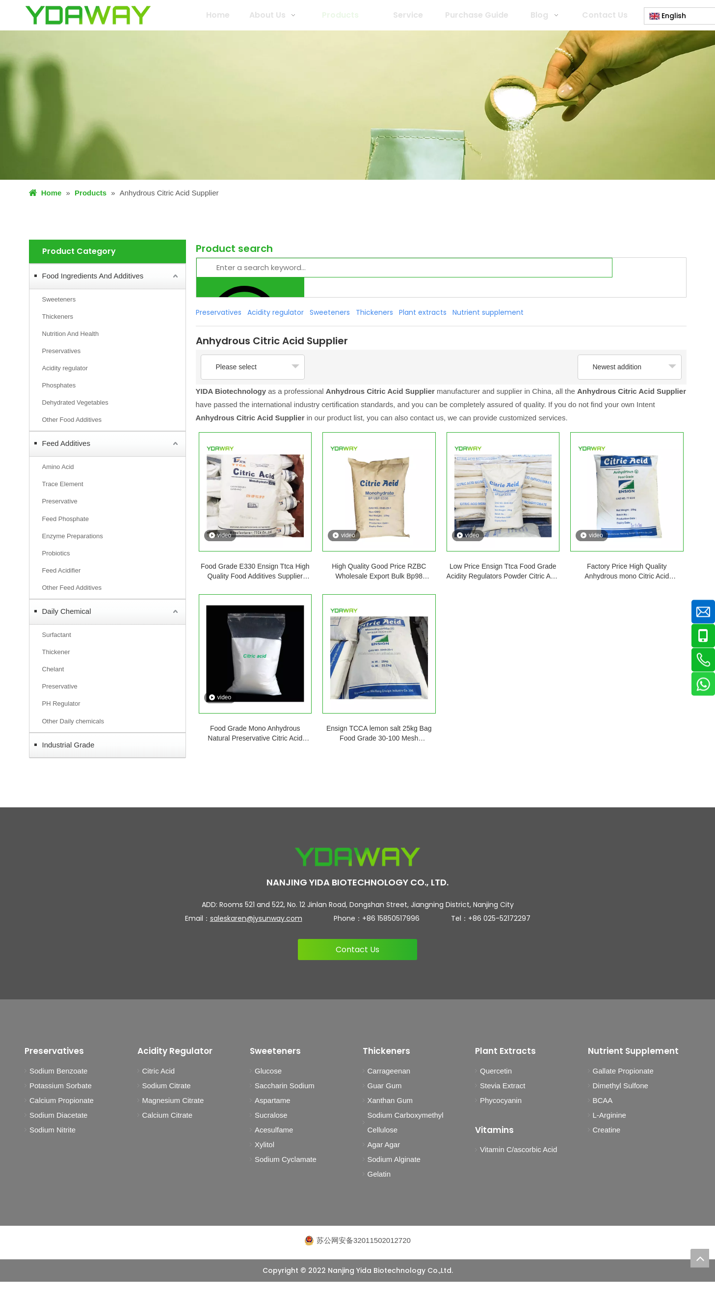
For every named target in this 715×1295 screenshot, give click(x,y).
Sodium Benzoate (58, 1071)
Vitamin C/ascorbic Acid (518, 1149)
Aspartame (273, 1100)
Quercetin (496, 1071)
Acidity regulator (65, 368)
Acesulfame (274, 1130)
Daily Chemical (66, 611)
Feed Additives (66, 443)
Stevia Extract (503, 1085)
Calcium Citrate (167, 1115)
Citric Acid (158, 1071)
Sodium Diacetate (58, 1115)
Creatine (607, 1130)
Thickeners (58, 316)
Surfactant (56, 634)
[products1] (357, 105)
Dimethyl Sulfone (620, 1085)
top (699, 1258)
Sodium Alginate (394, 1159)
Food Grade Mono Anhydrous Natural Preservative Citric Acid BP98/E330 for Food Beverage (255, 733)
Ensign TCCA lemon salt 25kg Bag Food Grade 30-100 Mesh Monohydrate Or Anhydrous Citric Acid (379, 733)
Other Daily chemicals (73, 721)
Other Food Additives (72, 419)
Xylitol (264, 1144)
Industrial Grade (68, 745)
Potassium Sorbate (60, 1085)
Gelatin (379, 1174)
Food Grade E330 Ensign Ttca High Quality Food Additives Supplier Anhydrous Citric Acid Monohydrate (255, 571)
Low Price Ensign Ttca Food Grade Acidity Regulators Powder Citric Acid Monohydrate (503, 571)
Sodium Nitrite (52, 1130)
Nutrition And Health (70, 333)
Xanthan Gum (390, 1100)
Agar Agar (384, 1144)
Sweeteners (59, 299)
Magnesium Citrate (173, 1100)
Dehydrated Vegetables (75, 402)
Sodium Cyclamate (286, 1159)
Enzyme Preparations (72, 536)
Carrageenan (389, 1071)
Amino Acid (58, 466)
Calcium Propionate (61, 1100)
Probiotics (56, 553)
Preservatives (61, 351)
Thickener (56, 652)
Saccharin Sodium (285, 1085)
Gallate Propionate (623, 1071)
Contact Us (357, 949)
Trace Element (62, 484)
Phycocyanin (501, 1100)
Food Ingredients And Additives (93, 276)
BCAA (603, 1100)
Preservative (60, 501)
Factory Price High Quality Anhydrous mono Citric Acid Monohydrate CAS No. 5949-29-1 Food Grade (627, 571)
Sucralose (271, 1115)
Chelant (53, 669)
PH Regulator (61, 703)
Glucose (268, 1071)
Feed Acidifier (61, 570)
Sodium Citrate (166, 1085)
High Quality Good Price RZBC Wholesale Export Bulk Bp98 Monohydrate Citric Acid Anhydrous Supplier (378, 571)
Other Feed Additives (72, 587)
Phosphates (59, 385)
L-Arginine (609, 1115)
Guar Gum (385, 1085)
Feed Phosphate (65, 519)
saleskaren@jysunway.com (256, 918)
